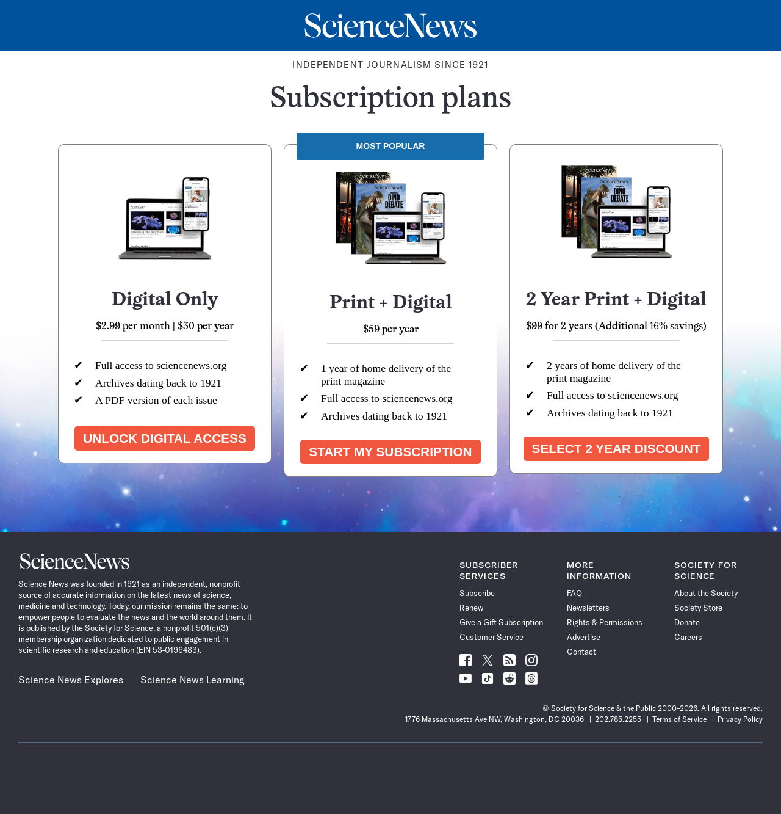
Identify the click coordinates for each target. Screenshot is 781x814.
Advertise (583, 637)
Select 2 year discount (616, 449)
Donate (687, 622)
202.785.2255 (618, 719)
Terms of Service (679, 719)
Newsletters (588, 607)
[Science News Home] (390, 25)
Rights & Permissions (604, 622)
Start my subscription (390, 452)
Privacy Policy (740, 719)
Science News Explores (70, 680)
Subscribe (477, 593)
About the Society (706, 593)
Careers (688, 637)
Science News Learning (192, 680)
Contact (581, 651)
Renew (471, 607)
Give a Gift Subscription (501, 622)
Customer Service (491, 637)
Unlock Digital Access (165, 438)
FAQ (574, 593)
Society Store (698, 607)
